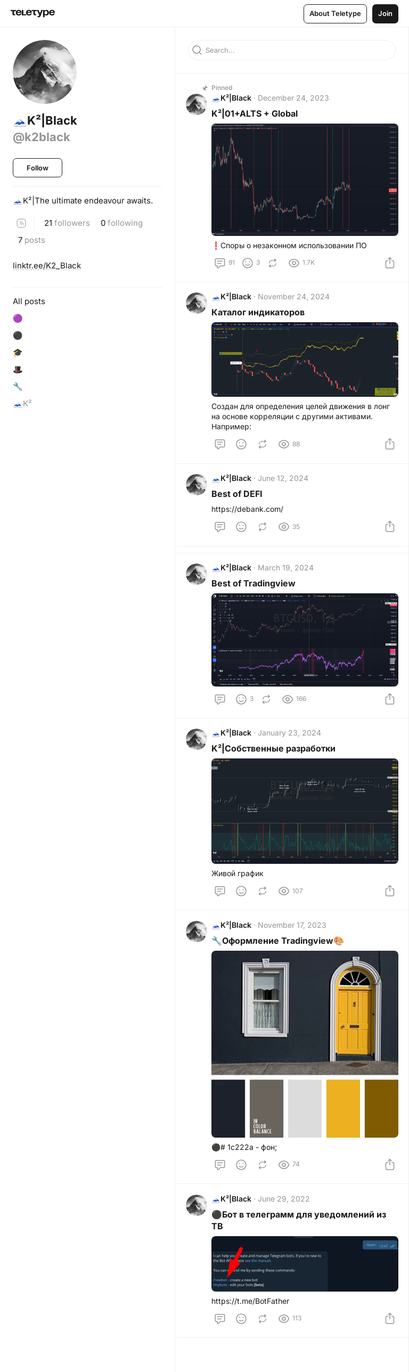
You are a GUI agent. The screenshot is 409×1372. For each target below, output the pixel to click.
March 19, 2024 (288, 579)
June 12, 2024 (285, 485)
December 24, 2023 (295, 100)
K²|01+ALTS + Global (257, 116)
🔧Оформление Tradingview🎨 (280, 957)
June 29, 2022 (286, 1215)
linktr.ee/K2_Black (47, 265)
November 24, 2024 (296, 301)
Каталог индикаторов (260, 317)
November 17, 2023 (294, 941)
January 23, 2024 (291, 747)
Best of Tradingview (256, 595)
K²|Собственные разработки (276, 763)
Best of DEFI (239, 501)
